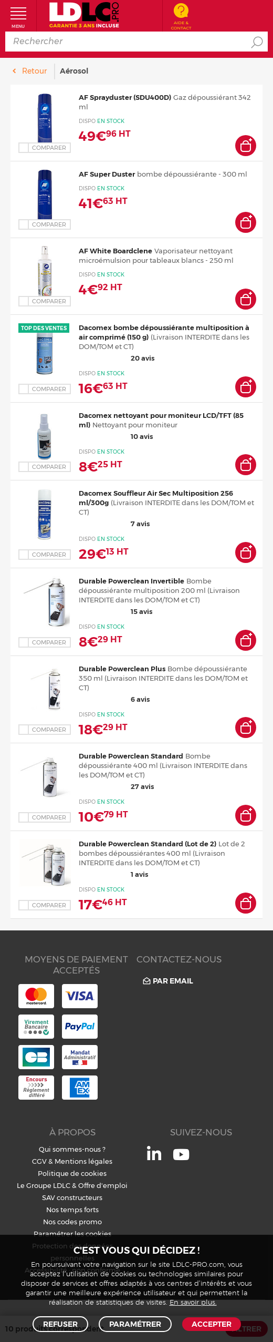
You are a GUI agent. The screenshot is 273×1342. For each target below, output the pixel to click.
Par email (167, 980)
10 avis (116, 436)
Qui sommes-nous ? (72, 1149)
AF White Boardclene (115, 251)
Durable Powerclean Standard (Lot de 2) (147, 843)
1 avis (113, 874)
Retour (34, 71)
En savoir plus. (193, 1302)
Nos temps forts (72, 1209)
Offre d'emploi (103, 1185)
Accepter (212, 1324)
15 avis (115, 611)
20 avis (116, 358)
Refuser (60, 1324)
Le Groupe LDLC (43, 1185)
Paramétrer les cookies (72, 1234)
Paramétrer (135, 1324)
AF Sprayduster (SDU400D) (125, 97)
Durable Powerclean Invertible (131, 581)
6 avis (114, 699)
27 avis (116, 786)
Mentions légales (83, 1161)
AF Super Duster (107, 174)
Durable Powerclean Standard (131, 756)
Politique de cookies (72, 1173)
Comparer (49, 147)
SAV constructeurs (72, 1197)
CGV (39, 1161)
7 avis (114, 523)
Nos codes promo (72, 1221)
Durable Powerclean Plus (122, 668)
